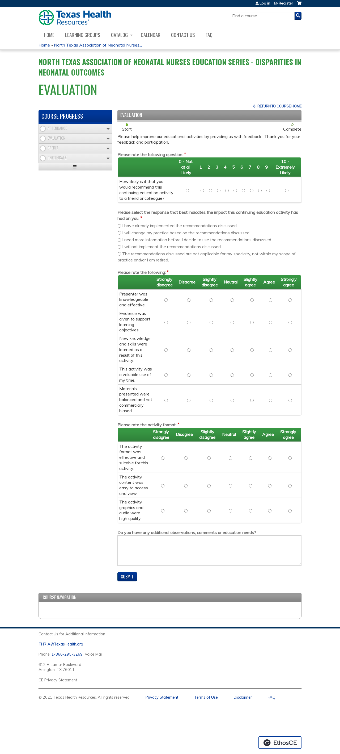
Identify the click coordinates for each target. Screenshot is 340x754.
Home (49, 35)
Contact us (183, 35)
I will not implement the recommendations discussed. (172, 246)
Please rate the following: (141, 272)
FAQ (209, 35)
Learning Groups (82, 35)
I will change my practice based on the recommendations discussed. (186, 232)
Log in (265, 3)
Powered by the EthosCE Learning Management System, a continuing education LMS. (279, 742)
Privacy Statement (162, 697)
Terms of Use (206, 697)
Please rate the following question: (150, 154)
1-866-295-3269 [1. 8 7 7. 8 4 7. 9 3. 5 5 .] (67, 654)
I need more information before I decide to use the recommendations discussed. (197, 239)
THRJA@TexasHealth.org (61, 644)
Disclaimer (243, 697)
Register (286, 3)
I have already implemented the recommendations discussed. (179, 225)
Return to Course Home (279, 106)
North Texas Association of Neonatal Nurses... (98, 45)
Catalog (119, 35)
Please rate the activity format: (146, 424)
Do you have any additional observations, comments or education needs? (186, 532)
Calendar (150, 35)
